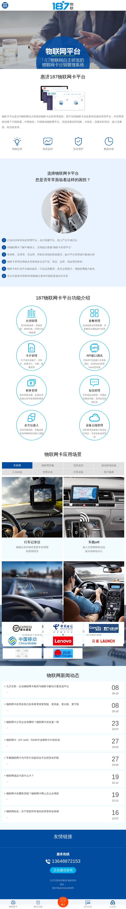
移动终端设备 (109, 465)
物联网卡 (13, 904)
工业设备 (17, 472)
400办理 (88, 904)
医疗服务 (109, 472)
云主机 (113, 904)
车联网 (17, 465)
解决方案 (38, 904)
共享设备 (78, 472)
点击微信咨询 (63, 870)
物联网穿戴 (48, 465)
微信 (63, 902)
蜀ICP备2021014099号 (63, 888)
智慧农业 (48, 472)
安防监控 (78, 465)
